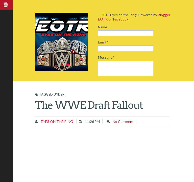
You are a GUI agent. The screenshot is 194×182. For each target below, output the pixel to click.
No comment (123, 121)
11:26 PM (92, 121)
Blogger (164, 15)
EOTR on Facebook (113, 19)
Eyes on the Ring (56, 121)
